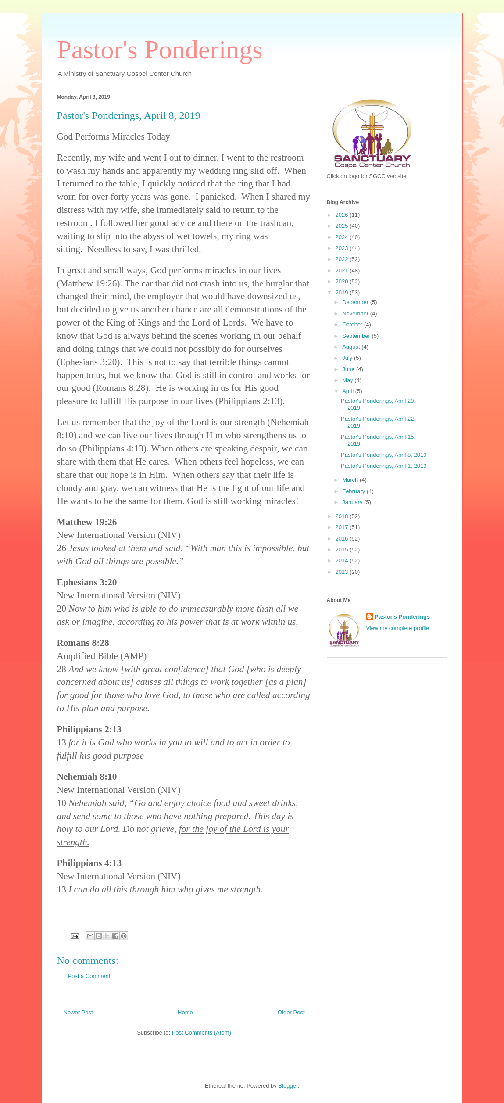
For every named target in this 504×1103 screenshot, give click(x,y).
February (354, 491)
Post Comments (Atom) (201, 1032)
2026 (343, 214)
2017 (343, 527)
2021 (343, 270)
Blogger (287, 1085)
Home (185, 1012)
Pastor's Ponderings (160, 49)
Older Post (291, 1012)
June (349, 369)
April (348, 391)
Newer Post (78, 1012)
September (357, 336)
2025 (343, 225)
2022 (343, 259)
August (351, 347)
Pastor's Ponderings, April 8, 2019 (383, 454)
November (356, 313)
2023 (343, 248)
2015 (343, 549)
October (353, 324)
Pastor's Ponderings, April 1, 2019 (383, 465)
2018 (343, 516)
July (348, 358)
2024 (343, 237)
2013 (343, 572)
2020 (343, 281)
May (348, 380)
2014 (343, 560)
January (353, 502)
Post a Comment (89, 976)
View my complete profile (397, 628)
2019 (343, 292)
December (356, 302)
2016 (343, 538)
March (351, 479)
